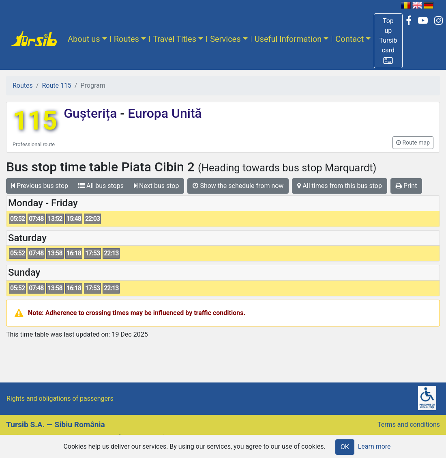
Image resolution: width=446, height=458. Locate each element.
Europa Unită (163, 113)
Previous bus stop (39, 186)
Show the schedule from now (238, 186)
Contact (349, 39)
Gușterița (92, 113)
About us (84, 39)
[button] (388, 40)
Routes (126, 39)
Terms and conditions (408, 424)
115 (35, 121)
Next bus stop (156, 186)
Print (406, 186)
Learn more (374, 446)
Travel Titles (174, 39)
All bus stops (101, 186)
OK (345, 447)
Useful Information (288, 39)
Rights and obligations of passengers (60, 398)
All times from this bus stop (339, 186)
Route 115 (56, 85)
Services (225, 39)
